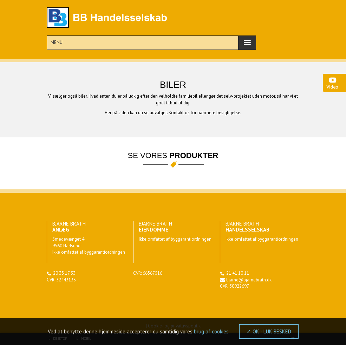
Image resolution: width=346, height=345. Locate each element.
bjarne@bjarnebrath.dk (249, 280)
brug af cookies (211, 331)
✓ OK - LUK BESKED (269, 331)
